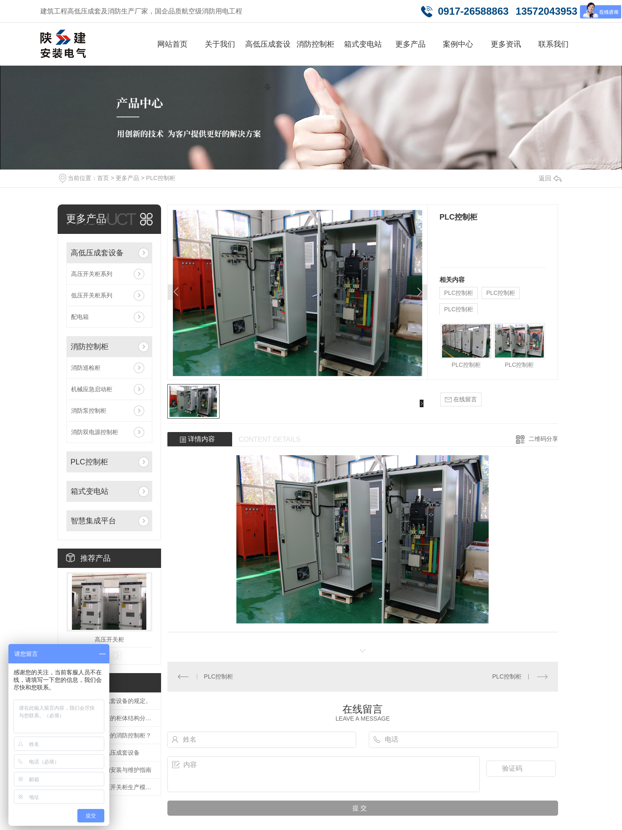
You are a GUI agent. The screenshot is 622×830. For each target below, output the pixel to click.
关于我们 (220, 44)
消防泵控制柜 (88, 410)
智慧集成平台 (93, 521)
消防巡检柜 (86, 367)
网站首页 (172, 44)
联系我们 (553, 44)
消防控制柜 (315, 44)
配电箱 (80, 316)
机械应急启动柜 (91, 389)
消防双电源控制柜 (94, 432)
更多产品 (410, 44)
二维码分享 (543, 438)
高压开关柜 (109, 639)
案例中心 (458, 44)
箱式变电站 (363, 44)
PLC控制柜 (160, 178)
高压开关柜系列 (91, 273)
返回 (550, 178)
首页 (103, 178)
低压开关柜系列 (91, 295)
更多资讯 (506, 44)
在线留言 (461, 399)
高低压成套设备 (268, 65)
